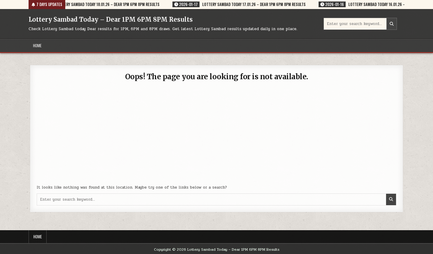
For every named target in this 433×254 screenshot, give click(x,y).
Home (37, 45)
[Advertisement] (216, 136)
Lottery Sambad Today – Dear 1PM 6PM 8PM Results (111, 19)
